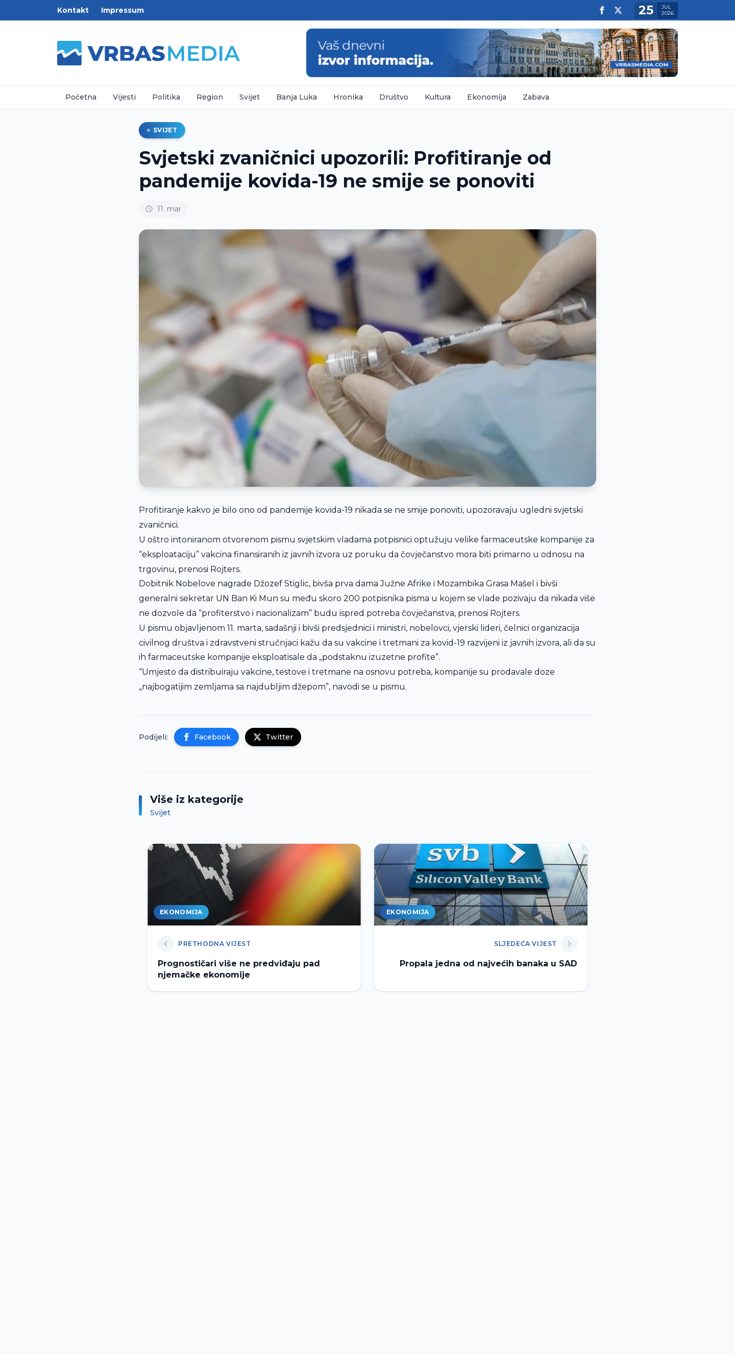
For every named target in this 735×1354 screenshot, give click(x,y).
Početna (80, 97)
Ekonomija (486, 97)
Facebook (206, 737)
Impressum (122, 10)
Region (210, 97)
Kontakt (73, 10)
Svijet (249, 97)
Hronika (348, 97)
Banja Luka (296, 97)
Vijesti (124, 97)
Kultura (438, 97)
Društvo (393, 97)
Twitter (273, 737)
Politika (166, 97)
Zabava (536, 97)
